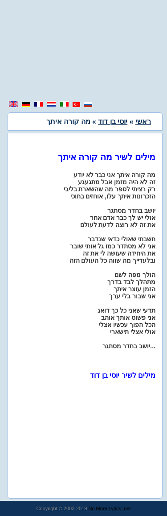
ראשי (143, 121)
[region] (84, 51)
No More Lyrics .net (110, 508)
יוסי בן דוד (112, 121)
